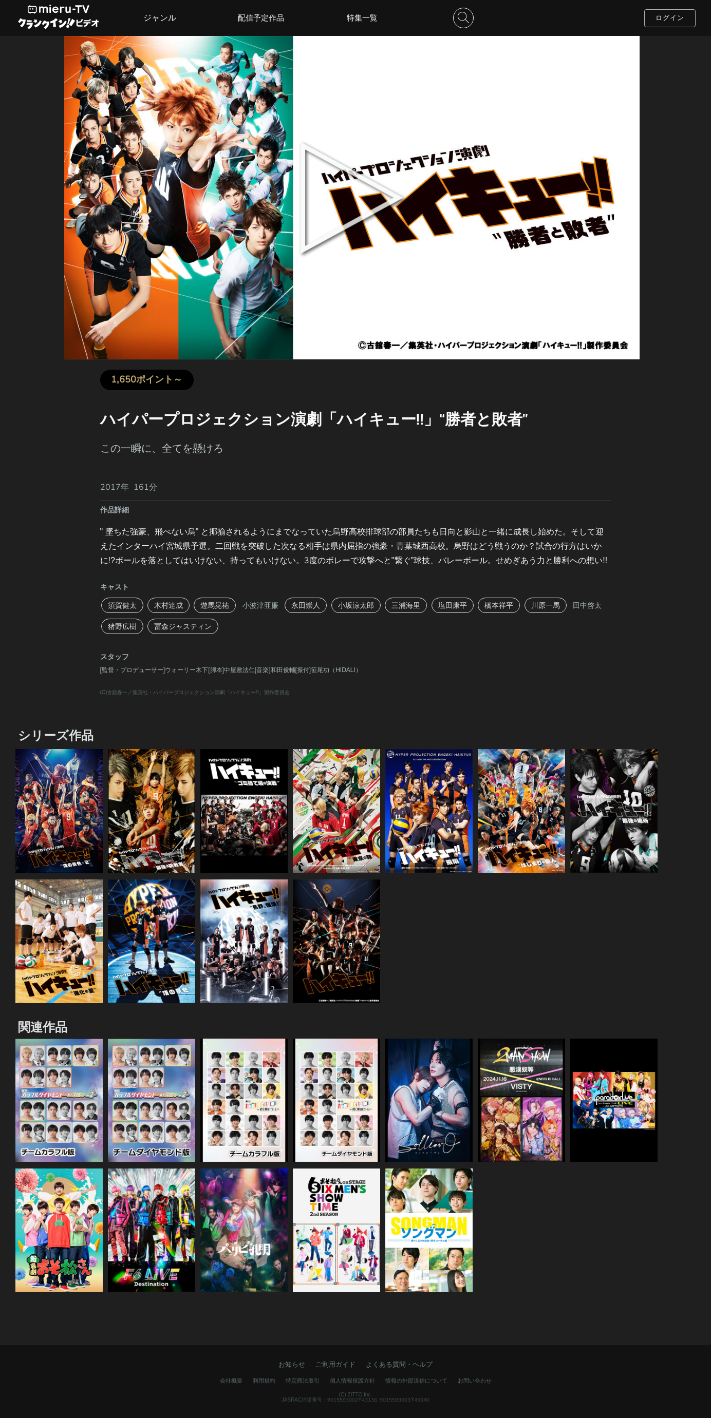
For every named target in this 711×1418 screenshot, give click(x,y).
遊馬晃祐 (214, 605)
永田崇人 (305, 605)
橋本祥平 (498, 605)
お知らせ (291, 1364)
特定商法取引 (303, 1380)
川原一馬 (545, 605)
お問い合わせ (475, 1380)
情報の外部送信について (416, 1380)
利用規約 (264, 1380)
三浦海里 (405, 605)
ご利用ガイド (335, 1364)
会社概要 (231, 1380)
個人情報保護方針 (352, 1380)
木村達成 (168, 605)
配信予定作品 (261, 17)
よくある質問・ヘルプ (399, 1364)
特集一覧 (362, 17)
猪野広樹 (122, 626)
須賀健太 (122, 605)
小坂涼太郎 (356, 605)
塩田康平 (452, 605)
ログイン (670, 18)
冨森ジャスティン (183, 626)
